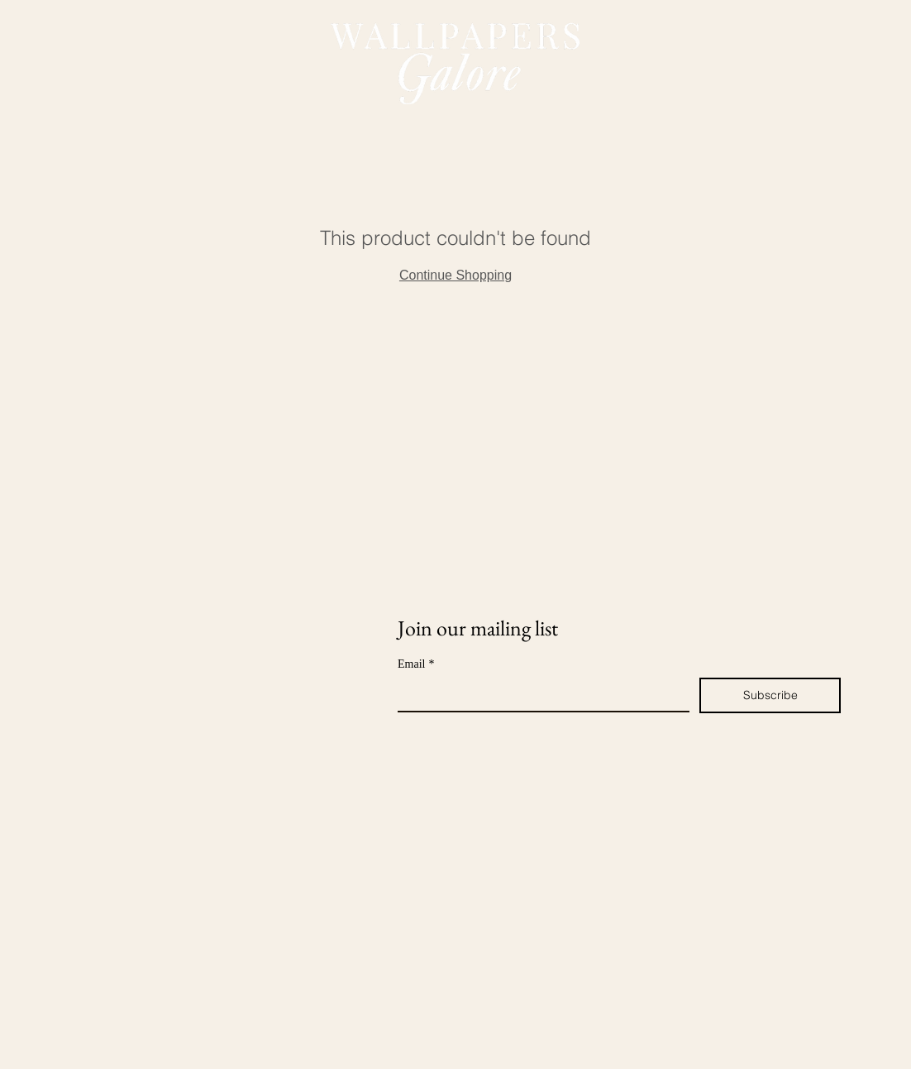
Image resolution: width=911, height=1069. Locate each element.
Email (416, 664)
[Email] (539, 694)
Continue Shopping (455, 275)
